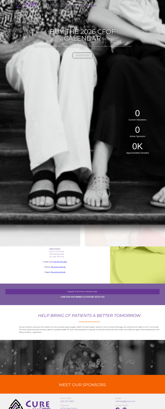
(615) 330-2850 (67, 401)
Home (57, 6)
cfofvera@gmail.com (125, 401)
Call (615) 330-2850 (60, 262)
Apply (76, 6)
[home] (25, 6)
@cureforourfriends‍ (58, 267)
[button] (78, 6)
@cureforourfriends (58, 272)
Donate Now (82, 55)
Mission (67, 6)
